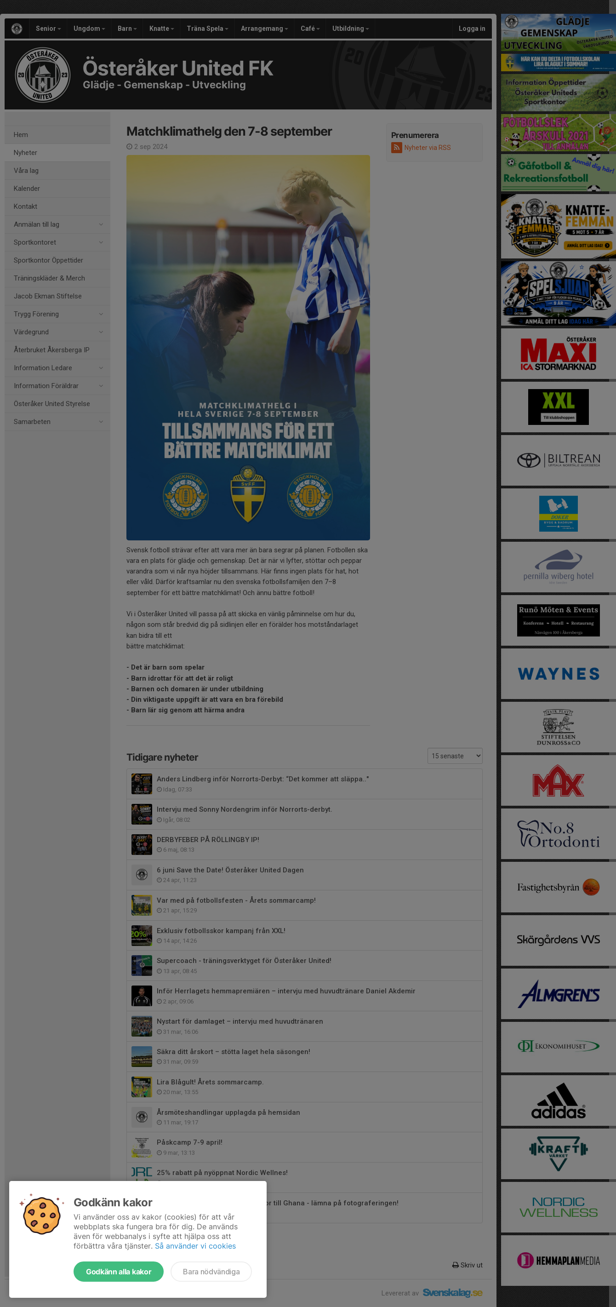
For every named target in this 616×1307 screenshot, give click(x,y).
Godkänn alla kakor (118, 1271)
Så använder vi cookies (195, 1245)
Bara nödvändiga (211, 1271)
